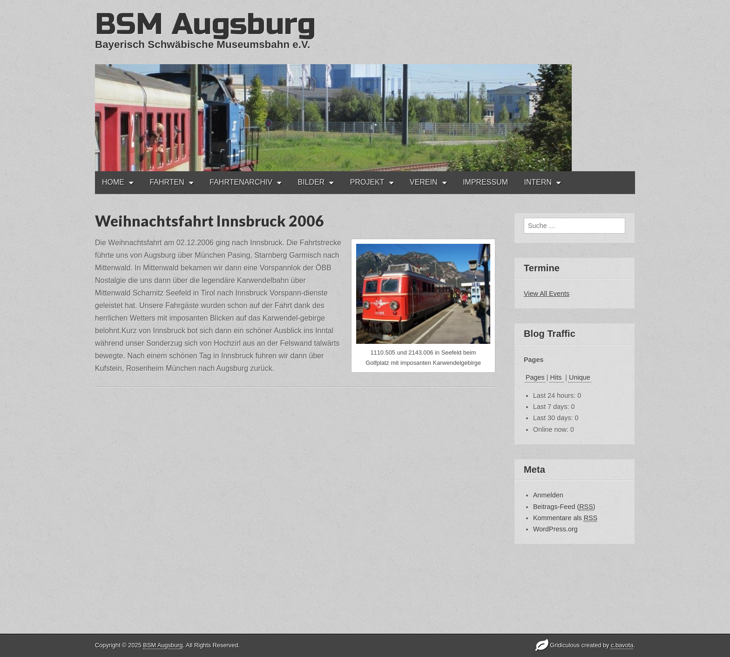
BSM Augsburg (205, 24)
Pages (535, 377)
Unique (579, 377)
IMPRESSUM (485, 182)
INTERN (538, 182)
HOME (113, 182)
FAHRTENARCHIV (241, 182)
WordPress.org (555, 529)
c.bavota (622, 645)
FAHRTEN (166, 182)
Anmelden (548, 495)
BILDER (311, 182)
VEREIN (424, 182)
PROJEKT (367, 182)
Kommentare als (565, 518)
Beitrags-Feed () (564, 507)
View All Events (546, 293)
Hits (557, 377)
